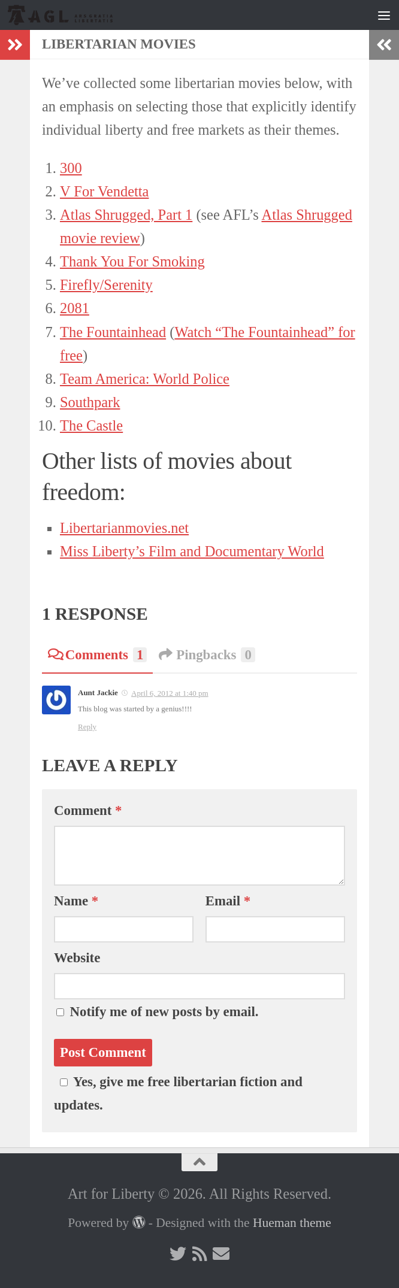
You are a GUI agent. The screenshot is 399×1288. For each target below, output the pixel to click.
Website (77, 957)
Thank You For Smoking (132, 261)
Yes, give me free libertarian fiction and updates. (178, 1093)
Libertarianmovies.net (124, 528)
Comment (88, 810)
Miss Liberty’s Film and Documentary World (192, 551)
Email (227, 900)
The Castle (91, 425)
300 (71, 168)
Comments (97, 654)
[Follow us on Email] (221, 1253)
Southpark (90, 402)
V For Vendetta (104, 191)
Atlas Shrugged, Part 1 (126, 215)
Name (76, 900)
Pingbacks (207, 654)
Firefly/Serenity (106, 285)
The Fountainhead (113, 332)
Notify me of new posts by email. (164, 1011)
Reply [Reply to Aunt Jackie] (87, 726)
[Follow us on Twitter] (178, 1253)
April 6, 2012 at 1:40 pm (169, 693)
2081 (74, 308)
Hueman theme (292, 1223)
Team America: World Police (144, 379)
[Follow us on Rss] (199, 1253)
